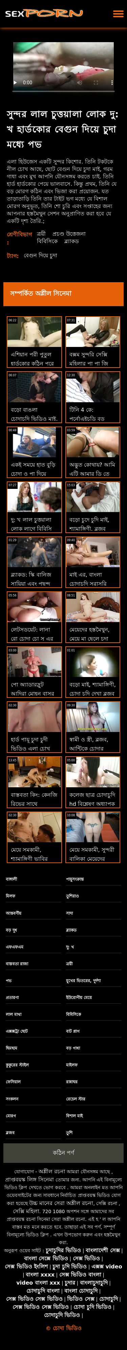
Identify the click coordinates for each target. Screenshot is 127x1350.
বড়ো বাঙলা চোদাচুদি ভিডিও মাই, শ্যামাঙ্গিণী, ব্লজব (34, 419)
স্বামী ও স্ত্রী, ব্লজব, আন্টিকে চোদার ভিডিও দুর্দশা (88, 748)
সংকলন (12, 1099)
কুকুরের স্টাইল (17, 1065)
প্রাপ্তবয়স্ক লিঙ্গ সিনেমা (29, 1179)
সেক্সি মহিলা (26, 1211)
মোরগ (11, 1116)
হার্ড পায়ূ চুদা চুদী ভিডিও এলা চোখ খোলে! (30, 748)
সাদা (69, 913)
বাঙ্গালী (11, 879)
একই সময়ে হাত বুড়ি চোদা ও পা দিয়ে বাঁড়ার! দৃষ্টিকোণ (33, 474)
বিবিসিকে (47, 241)
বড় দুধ (11, 930)
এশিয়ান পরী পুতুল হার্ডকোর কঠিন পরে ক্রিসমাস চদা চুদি (32, 363)
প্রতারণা (12, 997)
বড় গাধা (73, 1048)
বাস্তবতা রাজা (17, 964)
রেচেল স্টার (75, 1099)
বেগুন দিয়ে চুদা (40, 255)
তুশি (69, 1133)
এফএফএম (14, 947)
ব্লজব (10, 1133)
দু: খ (70, 947)
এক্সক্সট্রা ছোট (17, 1031)
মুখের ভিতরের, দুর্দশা (83, 980)
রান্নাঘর (72, 1082)
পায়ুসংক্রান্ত (75, 879)
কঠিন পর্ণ (63, 1152)
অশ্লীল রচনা (52, 1171)
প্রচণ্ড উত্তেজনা (69, 234)
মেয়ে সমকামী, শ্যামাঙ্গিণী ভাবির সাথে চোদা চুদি (29, 859)
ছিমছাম (11, 1048)
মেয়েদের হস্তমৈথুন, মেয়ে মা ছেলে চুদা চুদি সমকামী (89, 638)
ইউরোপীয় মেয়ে (79, 997)
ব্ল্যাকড (71, 241)
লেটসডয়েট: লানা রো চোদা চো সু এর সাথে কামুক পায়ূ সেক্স (34, 638)
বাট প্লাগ (73, 1031)
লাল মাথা (13, 1014)
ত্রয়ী (41, 234)
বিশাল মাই (74, 1116)
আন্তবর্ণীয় (13, 913)
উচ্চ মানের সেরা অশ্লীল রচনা (61, 1203)
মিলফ (10, 896)
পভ (9, 980)
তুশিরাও (72, 896)
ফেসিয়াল (13, 1082)
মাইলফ (72, 1065)
